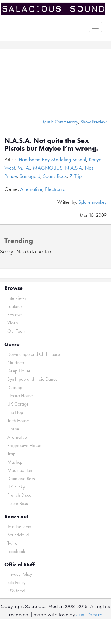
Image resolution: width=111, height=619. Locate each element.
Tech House (18, 420)
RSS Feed (16, 591)
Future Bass (17, 503)
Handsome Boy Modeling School (52, 159)
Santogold (30, 176)
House (13, 429)
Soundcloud (18, 535)
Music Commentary (60, 122)
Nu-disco (15, 362)
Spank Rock (55, 176)
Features (14, 306)
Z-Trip (76, 176)
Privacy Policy (19, 574)
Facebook (16, 551)
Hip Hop (15, 412)
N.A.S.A (73, 167)
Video (12, 323)
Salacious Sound (53, 9)
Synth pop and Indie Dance (32, 379)
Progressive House (24, 445)
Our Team (16, 331)
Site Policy (16, 582)
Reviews (14, 314)
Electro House (20, 396)
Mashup (14, 462)
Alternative (31, 189)
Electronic (55, 189)
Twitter (13, 543)
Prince (10, 176)
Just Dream (89, 615)
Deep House (18, 371)
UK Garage (18, 404)
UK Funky (16, 487)
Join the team (19, 526)
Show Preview (94, 122)
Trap (11, 454)
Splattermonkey (92, 202)
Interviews (16, 298)
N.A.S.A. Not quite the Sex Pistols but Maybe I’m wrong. (51, 144)
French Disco (19, 495)
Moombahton (19, 470)
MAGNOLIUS (47, 167)
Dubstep (14, 387)
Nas (89, 167)
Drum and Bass (21, 478)
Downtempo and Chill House (33, 354)
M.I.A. (23, 167)
